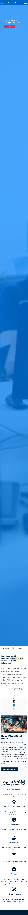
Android (13, 759)
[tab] (14, 697)
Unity (16, 761)
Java (3, 761)
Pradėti (9, 26)
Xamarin (23, 761)
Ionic (18, 759)
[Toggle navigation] (25, 2)
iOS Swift (24, 759)
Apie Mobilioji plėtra (9, 769)
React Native (9, 761)
